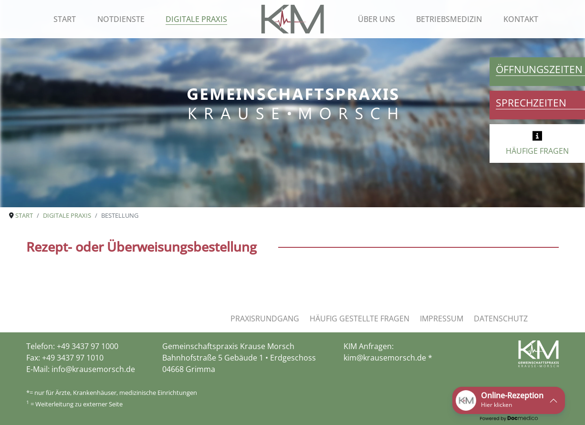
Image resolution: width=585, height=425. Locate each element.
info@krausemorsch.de (93, 369)
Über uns (376, 19)
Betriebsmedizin (449, 19)
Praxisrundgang (264, 318)
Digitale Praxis (196, 19)
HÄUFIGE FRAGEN (537, 151)
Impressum (441, 318)
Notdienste (121, 19)
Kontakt (520, 19)
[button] (508, 400)
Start (64, 19)
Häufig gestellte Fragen (359, 318)
